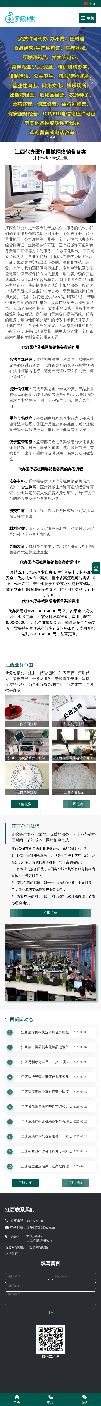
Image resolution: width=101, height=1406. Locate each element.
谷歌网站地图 (38, 1247)
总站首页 (11, 1254)
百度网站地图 (14, 1247)
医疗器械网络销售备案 (48, 347)
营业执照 (28, 487)
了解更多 (24, 804)
